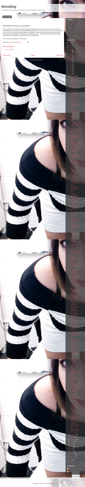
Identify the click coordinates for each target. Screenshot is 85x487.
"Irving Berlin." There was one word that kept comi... (74, 182)
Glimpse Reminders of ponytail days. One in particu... (74, 195)
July (71, 443)
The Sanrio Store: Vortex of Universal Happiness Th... (74, 169)
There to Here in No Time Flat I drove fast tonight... (74, 214)
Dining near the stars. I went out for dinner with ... (74, 86)
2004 (70, 69)
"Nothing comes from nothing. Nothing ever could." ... (74, 353)
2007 (70, 62)
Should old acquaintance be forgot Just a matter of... (74, 80)
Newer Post (6, 55)
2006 (70, 65)
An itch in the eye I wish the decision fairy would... (74, 347)
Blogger (52, 483)
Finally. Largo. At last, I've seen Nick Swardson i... (74, 252)
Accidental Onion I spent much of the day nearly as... (74, 150)
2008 (70, 60)
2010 (70, 56)
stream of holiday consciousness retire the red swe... (74, 118)
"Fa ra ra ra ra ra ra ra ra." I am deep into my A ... (74, 131)
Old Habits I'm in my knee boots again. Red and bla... (74, 334)
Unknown (71, 471)
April (71, 450)
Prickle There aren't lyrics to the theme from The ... (74, 379)
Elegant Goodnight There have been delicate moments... (74, 278)
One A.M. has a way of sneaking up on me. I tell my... (74, 105)
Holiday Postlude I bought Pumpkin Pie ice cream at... (74, 99)
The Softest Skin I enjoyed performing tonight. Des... (74, 93)
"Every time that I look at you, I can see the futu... (74, 156)
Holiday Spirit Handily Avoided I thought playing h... (74, 220)
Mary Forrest (72, 468)
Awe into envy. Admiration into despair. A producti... (74, 321)
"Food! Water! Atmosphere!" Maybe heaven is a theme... (74, 291)
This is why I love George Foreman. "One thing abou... (74, 302)
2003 (70, 71)
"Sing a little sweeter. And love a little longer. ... (74, 418)
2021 (70, 42)
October (72, 437)
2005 (70, 67)
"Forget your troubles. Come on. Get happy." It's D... (74, 425)
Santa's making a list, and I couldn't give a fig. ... (74, 272)
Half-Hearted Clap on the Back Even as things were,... (74, 201)
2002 (70, 74)
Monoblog (8, 6)
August (72, 441)
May (71, 448)
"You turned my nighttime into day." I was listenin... (74, 366)
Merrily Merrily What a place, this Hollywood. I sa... (74, 137)
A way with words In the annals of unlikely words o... (74, 265)
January (72, 457)
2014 (70, 49)
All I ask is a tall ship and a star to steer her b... (74, 413)
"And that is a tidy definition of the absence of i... (74, 385)
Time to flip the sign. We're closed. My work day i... (74, 284)
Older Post (59, 55)
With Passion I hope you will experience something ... (74, 144)
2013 (70, 51)
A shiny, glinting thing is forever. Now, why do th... (74, 315)
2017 (70, 47)
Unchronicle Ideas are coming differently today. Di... (74, 407)
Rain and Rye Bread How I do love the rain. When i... (74, 188)
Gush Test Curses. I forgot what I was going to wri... (74, 390)
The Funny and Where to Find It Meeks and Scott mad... (74, 233)
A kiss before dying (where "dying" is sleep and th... (74, 124)
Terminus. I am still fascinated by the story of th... (74, 297)
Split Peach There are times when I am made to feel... (74, 163)
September (73, 439)
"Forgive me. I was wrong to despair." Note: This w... (74, 112)
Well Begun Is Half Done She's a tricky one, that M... (74, 208)
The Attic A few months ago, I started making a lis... (74, 397)
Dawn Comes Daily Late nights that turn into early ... (74, 176)
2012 (70, 53)
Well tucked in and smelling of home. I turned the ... (74, 372)
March (72, 452)
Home (33, 55)
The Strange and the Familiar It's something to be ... (74, 227)
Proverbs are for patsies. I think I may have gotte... (74, 328)
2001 (70, 460)
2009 (70, 58)
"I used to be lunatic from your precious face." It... (74, 259)
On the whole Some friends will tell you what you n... (74, 360)
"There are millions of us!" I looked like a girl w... (74, 430)
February (72, 455)
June (71, 446)
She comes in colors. (73, 402)
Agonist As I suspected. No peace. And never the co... (74, 341)
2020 (70, 44)
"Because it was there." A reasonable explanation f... (74, 309)
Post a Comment (9, 49)
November (73, 434)
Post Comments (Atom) (36, 60)
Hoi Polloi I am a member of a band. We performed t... (74, 240)
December (73, 76)
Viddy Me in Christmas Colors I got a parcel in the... (74, 246)
